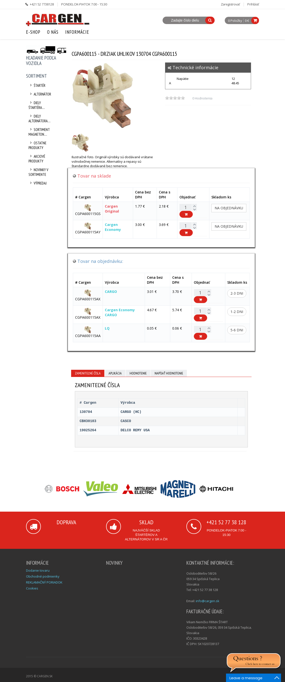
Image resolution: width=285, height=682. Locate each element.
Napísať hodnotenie (169, 373)
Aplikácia (115, 373)
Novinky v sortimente (38, 172)
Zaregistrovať (230, 4)
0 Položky (235, 21)
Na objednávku (229, 208)
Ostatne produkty (37, 145)
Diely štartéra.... (36, 105)
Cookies (32, 588)
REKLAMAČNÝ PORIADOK (44, 582)
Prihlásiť (253, 4)
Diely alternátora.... (39, 118)
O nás (52, 32)
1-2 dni (236, 311)
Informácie (77, 32)
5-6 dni (236, 330)
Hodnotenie (138, 373)
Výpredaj (37, 183)
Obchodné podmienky (42, 576)
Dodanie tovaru (38, 570)
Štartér (36, 85)
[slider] (175, 98)
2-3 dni (236, 293)
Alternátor (39, 94)
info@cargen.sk (207, 601)
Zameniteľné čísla (88, 373)
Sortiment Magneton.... (39, 132)
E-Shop (33, 32)
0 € (247, 20)
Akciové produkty (36, 158)
